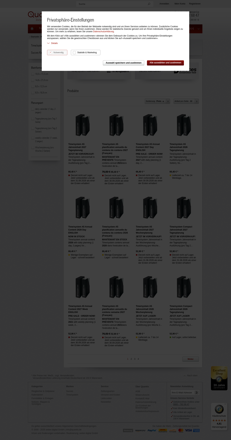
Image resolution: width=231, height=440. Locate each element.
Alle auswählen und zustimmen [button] (165, 62)
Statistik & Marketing (87, 52)
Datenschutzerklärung (103, 31)
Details (52, 43)
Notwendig (58, 52)
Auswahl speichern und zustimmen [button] (123, 63)
